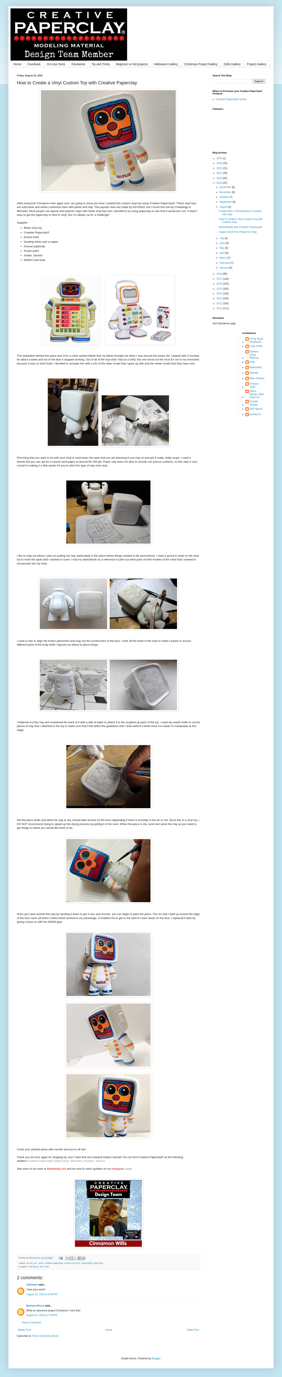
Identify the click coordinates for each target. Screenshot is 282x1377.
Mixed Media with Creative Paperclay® (240, 227)
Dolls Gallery (232, 64)
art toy (30, 1263)
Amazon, (89, 1161)
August (223, 206)
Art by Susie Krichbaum (256, 340)
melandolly (86, 1263)
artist (41, 1263)
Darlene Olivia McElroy (254, 354)
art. (35, 1263)
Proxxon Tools (254, 385)
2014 (220, 293)
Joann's (100, 1161)
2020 (220, 178)
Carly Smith (256, 346)
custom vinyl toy (72, 1263)
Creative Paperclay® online (231, 99)
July (222, 238)
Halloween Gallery (166, 64)
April (222, 253)
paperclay (98, 1263)
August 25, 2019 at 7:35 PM (41, 1315)
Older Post (193, 1329)
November (225, 192)
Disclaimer (78, 64)
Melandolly (256, 367)
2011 (220, 308)
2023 (220, 163)
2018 (220, 273)
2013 (220, 298)
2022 (220, 168)
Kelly (252, 361)
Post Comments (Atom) (45, 1336)
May (222, 247)
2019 (220, 182)
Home (17, 64)
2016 (220, 283)
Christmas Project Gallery (201, 64)
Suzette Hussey (254, 403)
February (224, 262)
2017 (220, 278)
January (224, 267)
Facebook (34, 64)
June (222, 243)
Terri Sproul (256, 408)
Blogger (156, 1358)
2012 (220, 303)
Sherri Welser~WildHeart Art (257, 394)
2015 (220, 288)
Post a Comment (31, 1322)
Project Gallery (256, 64)
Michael (254, 372)
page (121, 1168)
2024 (220, 158)
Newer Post (24, 1329)
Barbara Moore (35, 1305)
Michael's (76, 1161)
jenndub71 (255, 414)
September (226, 201)
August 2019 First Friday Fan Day (238, 231)
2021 (220, 173)
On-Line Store (56, 64)
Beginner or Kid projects (132, 64)
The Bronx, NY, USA (38, 1266)
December (225, 187)
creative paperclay (54, 1263)
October (224, 197)
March (223, 257)
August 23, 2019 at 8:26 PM (41, 1294)
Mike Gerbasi (257, 378)
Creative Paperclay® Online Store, (49, 1161)
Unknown (32, 1284)
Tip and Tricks (101, 64)
